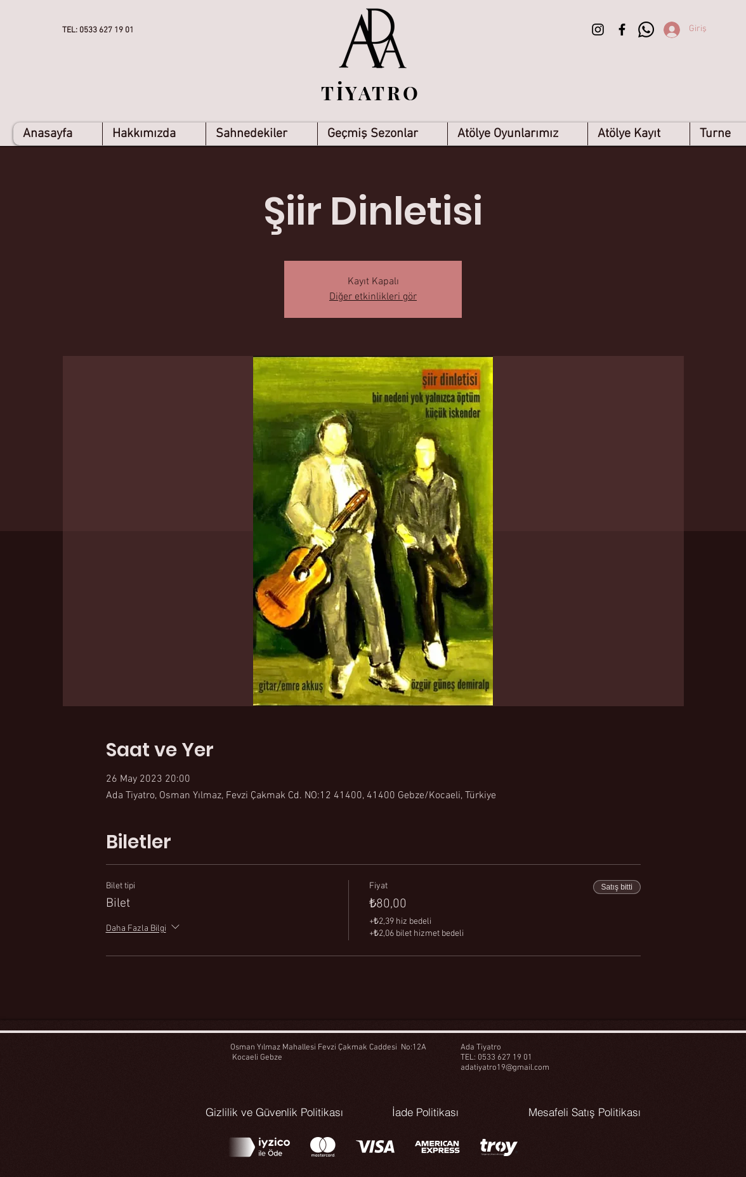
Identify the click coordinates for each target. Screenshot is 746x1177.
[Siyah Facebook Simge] (622, 29)
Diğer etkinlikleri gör (373, 297)
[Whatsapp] (646, 29)
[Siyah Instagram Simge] (598, 29)
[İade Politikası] (425, 1112)
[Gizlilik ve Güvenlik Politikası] (274, 1112)
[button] (261, 133)
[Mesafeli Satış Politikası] (584, 1112)
